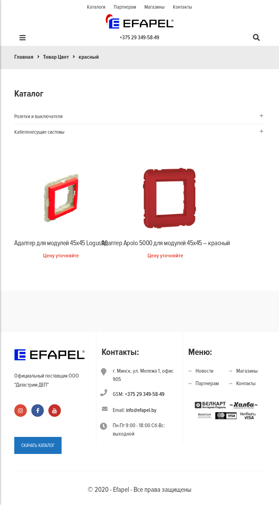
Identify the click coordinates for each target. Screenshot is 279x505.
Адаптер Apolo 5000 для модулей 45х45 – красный (165, 243)
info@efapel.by (141, 410)
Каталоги (96, 7)
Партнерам (125, 7)
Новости (204, 370)
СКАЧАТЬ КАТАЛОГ (38, 445)
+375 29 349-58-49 (139, 37)
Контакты (182, 7)
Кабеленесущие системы (39, 132)
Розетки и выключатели (38, 116)
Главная (23, 56)
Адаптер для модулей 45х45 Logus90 (61, 243)
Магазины (154, 7)
